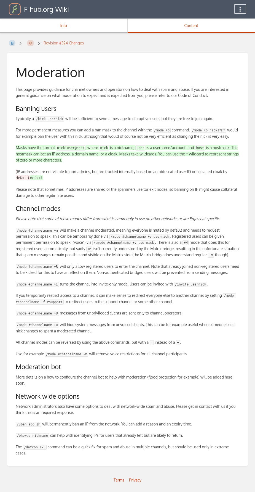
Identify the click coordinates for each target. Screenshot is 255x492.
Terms (119, 480)
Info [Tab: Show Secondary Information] (63, 25)
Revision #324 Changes (64, 43)
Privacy (135, 480)
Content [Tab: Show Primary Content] (191, 25)
